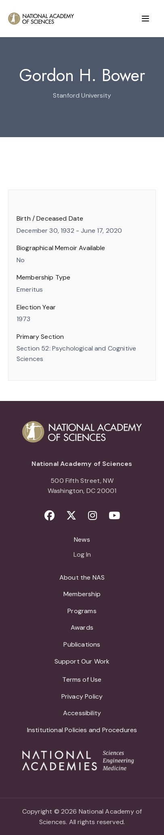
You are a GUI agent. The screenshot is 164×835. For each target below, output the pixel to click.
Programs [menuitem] (81, 611)
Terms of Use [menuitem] (81, 679)
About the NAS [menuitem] (82, 577)
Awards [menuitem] (82, 627)
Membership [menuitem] (82, 594)
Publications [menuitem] (81, 644)
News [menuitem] (82, 539)
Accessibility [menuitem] (82, 713)
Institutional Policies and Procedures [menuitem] (82, 730)
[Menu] (145, 18)
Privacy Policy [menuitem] (82, 696)
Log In (82, 555)
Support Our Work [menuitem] (82, 661)
